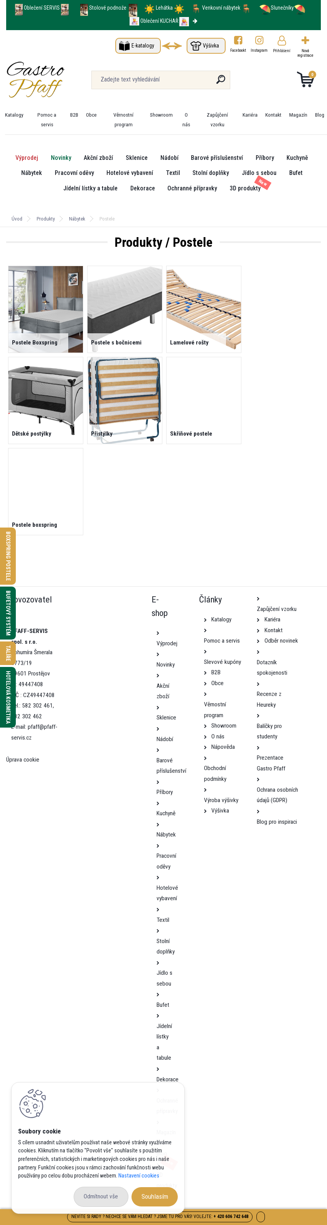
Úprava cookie (22, 759)
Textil (173, 172)
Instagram (259, 50)
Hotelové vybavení (129, 172)
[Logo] (53, 80)
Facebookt (238, 50)
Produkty (46, 219)
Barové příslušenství (217, 157)
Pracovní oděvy (74, 172)
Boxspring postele (8, 556)
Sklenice (137, 157)
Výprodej (26, 157)
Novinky (61, 157)
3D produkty (245, 188)
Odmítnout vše (101, 1196)
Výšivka (211, 45)
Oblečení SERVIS (42, 8)
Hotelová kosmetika (8, 697)
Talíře (8, 653)
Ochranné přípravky (192, 188)
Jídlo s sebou (259, 172)
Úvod (17, 219)
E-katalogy (142, 45)
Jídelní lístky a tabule (90, 188)
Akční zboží (98, 157)
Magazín (298, 115)
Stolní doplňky (210, 172)
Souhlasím (155, 1196)
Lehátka (165, 8)
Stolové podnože (108, 8)
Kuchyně (297, 157)
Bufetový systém (8, 613)
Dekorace (142, 188)
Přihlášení (281, 51)
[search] (220, 82)
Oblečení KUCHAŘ (159, 21)
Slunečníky (276, 8)
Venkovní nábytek (221, 8)
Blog (319, 115)
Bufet (296, 172)
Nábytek (31, 172)
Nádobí (169, 157)
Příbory (265, 157)
